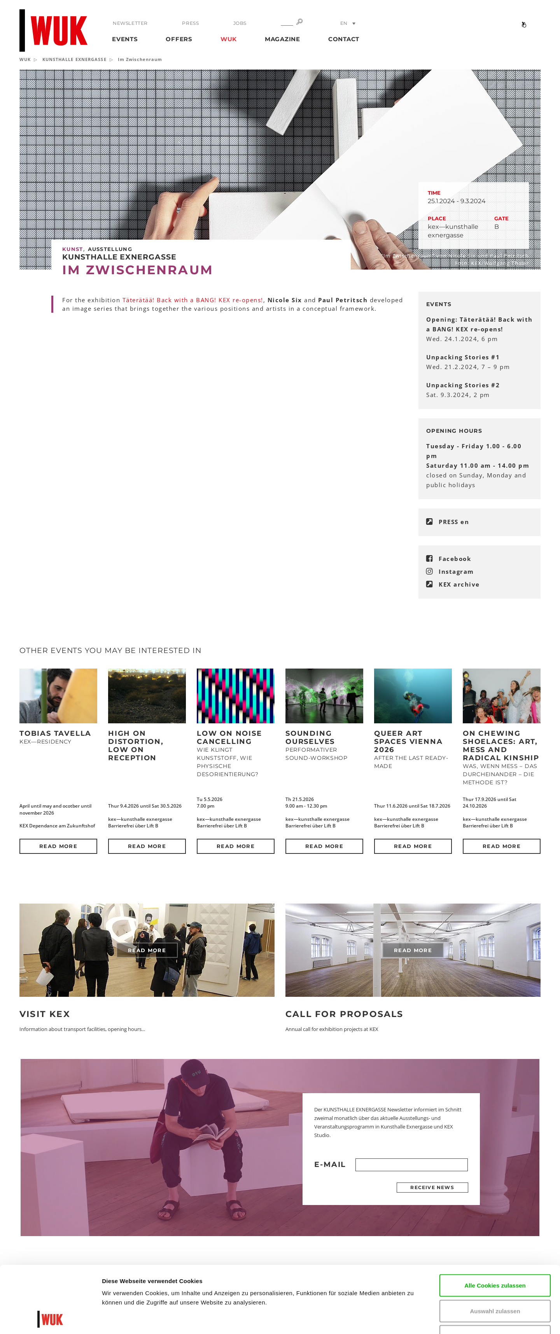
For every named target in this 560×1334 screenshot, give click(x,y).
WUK (228, 39)
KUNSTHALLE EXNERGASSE (74, 59)
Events (125, 39)
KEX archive (459, 584)
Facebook (455, 559)
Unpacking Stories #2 (463, 385)
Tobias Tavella (55, 733)
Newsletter (130, 23)
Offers (179, 39)
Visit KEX (44, 1014)
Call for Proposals (344, 1014)
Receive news (432, 1187)
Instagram (456, 571)
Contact (343, 39)
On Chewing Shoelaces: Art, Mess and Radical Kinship (501, 745)
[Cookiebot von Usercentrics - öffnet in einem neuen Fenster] (50, 1319)
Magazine (282, 39)
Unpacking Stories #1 (463, 357)
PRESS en (454, 522)
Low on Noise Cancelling (229, 737)
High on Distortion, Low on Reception (136, 745)
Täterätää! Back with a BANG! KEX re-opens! (192, 300)
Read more (58, 846)
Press (190, 23)
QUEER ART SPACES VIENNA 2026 (408, 741)
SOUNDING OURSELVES (310, 737)
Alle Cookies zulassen (495, 1222)
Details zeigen (468, 1318)
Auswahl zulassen (495, 1248)
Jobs (240, 23)
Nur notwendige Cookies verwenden (495, 1278)
